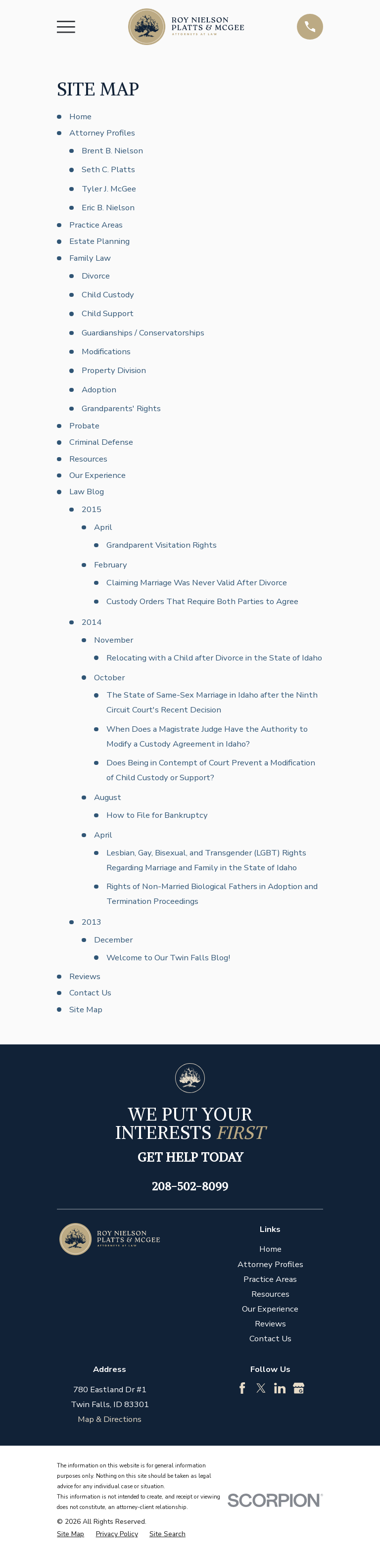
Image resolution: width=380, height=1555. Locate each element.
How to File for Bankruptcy (157, 815)
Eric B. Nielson (108, 207)
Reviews (84, 976)
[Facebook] (242, 1388)
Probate (84, 425)
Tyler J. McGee (109, 188)
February (110, 564)
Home (80, 116)
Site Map (85, 1009)
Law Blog (86, 491)
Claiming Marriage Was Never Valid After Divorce (196, 582)
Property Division (114, 370)
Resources (88, 459)
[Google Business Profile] (298, 1388)
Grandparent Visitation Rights (161, 545)
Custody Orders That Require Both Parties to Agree (202, 601)
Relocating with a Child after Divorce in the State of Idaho (214, 657)
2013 (91, 922)
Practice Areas (96, 225)
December (113, 939)
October (109, 677)
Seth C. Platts (108, 169)
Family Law (90, 258)
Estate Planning (99, 241)
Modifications (106, 351)
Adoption (99, 389)
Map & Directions (110, 1419)
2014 (91, 622)
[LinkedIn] (279, 1388)
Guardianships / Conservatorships (143, 332)
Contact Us (90, 992)
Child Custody (108, 294)
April (103, 527)
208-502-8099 (190, 1186)
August (107, 797)
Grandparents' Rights (121, 408)
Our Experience (97, 475)
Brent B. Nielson (112, 150)
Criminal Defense (101, 442)
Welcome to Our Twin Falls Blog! (168, 957)
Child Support (108, 313)
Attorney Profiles (102, 133)
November (113, 640)
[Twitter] (261, 1388)
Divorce (96, 276)
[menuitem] (70, 1534)
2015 (91, 509)
